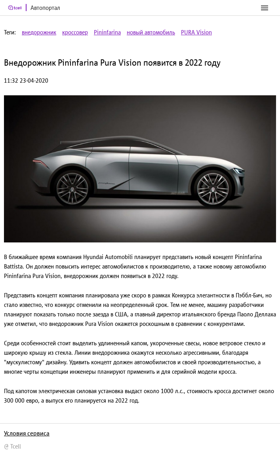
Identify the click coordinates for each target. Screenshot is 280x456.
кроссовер (75, 32)
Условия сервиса (27, 433)
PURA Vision (196, 32)
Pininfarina (107, 32)
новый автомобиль (151, 32)
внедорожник (39, 32)
